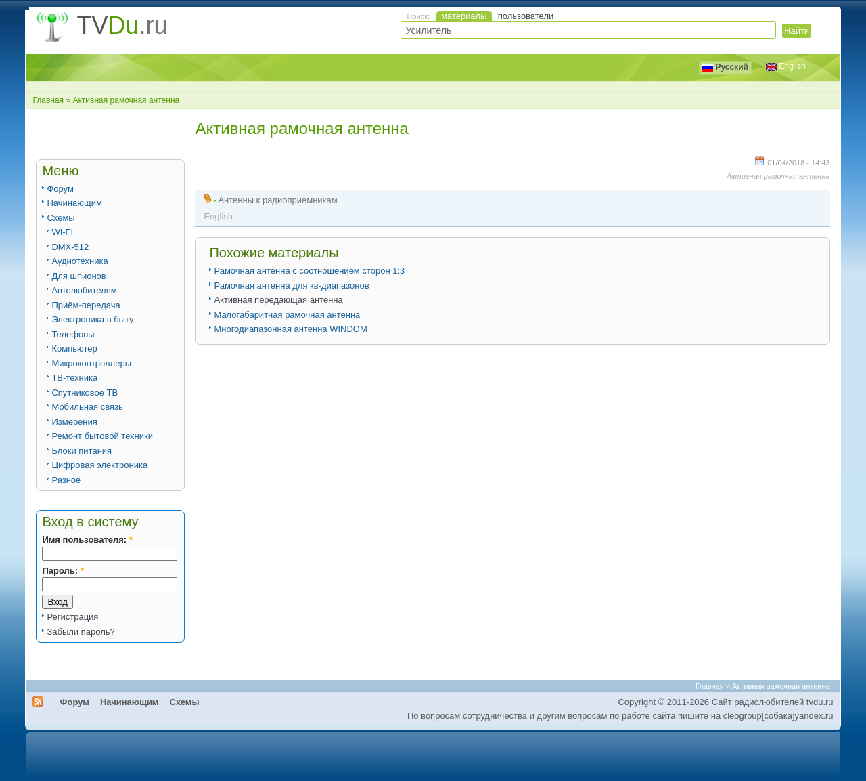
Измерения (74, 422)
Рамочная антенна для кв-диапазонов (291, 285)
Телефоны (72, 334)
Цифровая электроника (99, 465)
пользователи (526, 16)
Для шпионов (78, 276)
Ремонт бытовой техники (102, 436)
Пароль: (62, 571)
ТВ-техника (74, 378)
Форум (60, 189)
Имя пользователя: (87, 539)
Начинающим (74, 203)
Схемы (60, 218)
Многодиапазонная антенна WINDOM (290, 329)
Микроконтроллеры (91, 363)
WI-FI (62, 232)
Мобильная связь (86, 407)
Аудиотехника (79, 261)
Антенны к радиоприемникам (277, 200)
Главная (48, 100)
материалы (464, 16)
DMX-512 (70, 247)
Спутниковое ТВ (84, 392)
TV (121, 25)
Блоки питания (81, 451)
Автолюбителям (83, 290)
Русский (725, 67)
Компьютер (74, 348)
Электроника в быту (92, 319)
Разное (66, 480)
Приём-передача (85, 305)
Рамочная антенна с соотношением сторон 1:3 (309, 271)
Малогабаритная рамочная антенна (287, 315)
